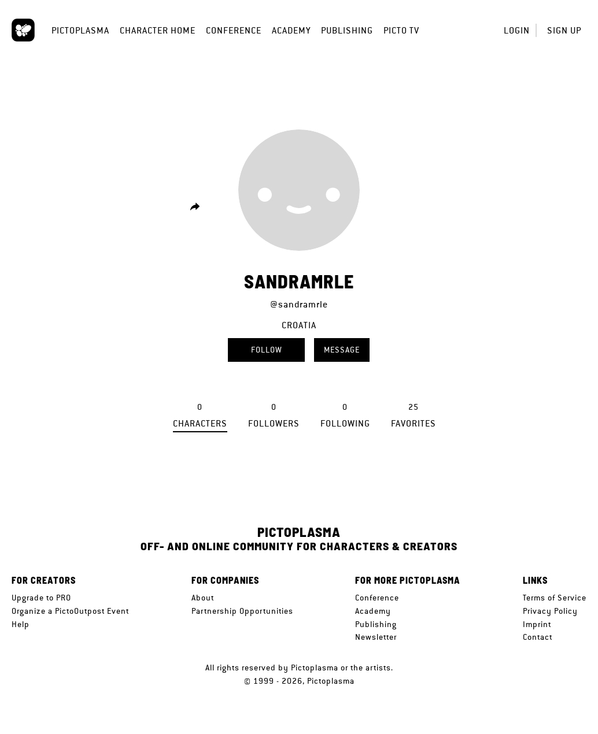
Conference (233, 30)
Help (20, 624)
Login (517, 30)
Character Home (157, 30)
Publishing (347, 30)
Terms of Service (554, 597)
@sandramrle (299, 304)
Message (342, 349)
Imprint (537, 624)
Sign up (564, 30)
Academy (291, 30)
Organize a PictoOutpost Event (70, 611)
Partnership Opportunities (242, 611)
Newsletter (376, 637)
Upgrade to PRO (41, 597)
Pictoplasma (80, 30)
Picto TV (401, 30)
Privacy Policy (550, 611)
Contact (537, 637)
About (202, 597)
